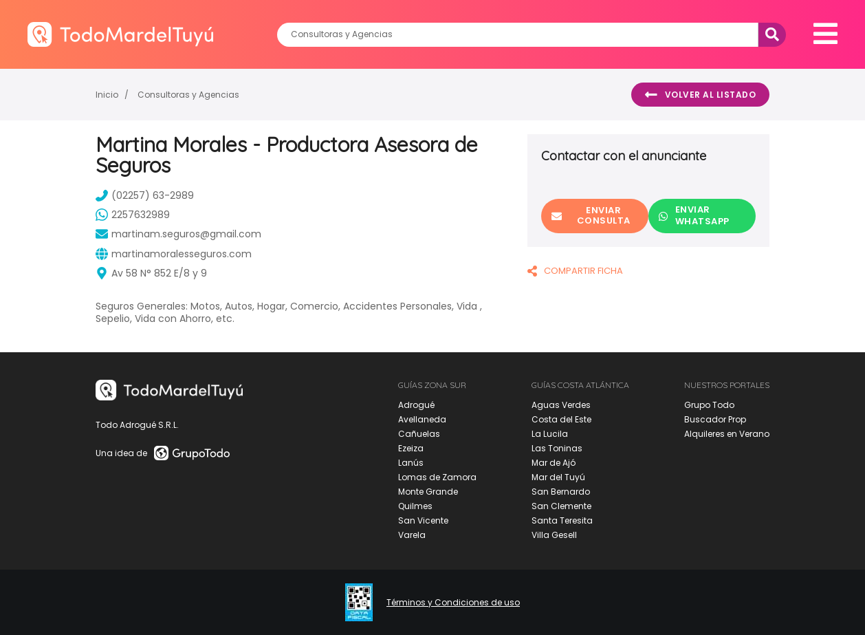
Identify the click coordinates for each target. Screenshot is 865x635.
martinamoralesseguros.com (174, 254)
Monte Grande (428, 491)
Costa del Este (561, 419)
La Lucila (550, 434)
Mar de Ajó (554, 463)
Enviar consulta (591, 215)
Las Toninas (557, 448)
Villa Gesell (554, 535)
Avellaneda (422, 419)
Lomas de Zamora (437, 477)
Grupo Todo (709, 405)
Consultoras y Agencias (188, 94)
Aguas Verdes (561, 405)
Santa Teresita (562, 520)
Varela (412, 535)
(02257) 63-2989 (145, 195)
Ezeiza (411, 448)
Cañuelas (419, 434)
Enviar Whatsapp (694, 215)
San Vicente (423, 520)
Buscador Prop (715, 419)
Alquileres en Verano (726, 434)
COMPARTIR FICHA (575, 270)
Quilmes (415, 506)
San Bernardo (561, 491)
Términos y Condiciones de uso (453, 602)
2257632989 (133, 214)
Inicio (107, 94)
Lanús (411, 463)
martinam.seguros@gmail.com (178, 234)
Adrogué (416, 405)
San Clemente (561, 506)
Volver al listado (700, 95)
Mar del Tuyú (558, 477)
